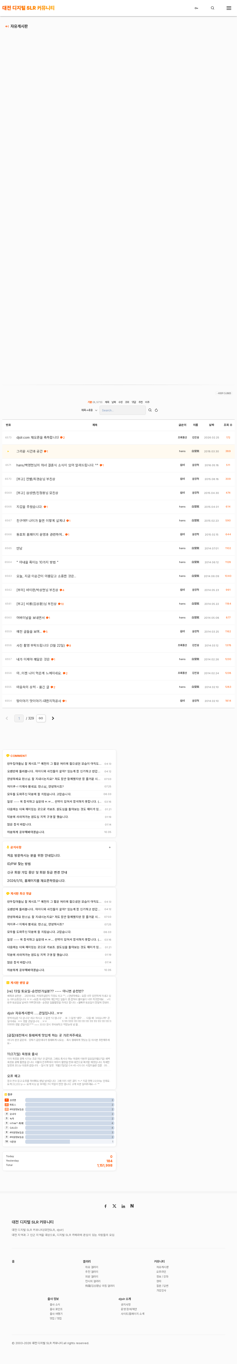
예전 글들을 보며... (29, 634)
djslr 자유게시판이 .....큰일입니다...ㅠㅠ (35, 1016)
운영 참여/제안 (130, 1321)
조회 (127, 404)
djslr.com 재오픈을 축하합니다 (37, 440)
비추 (148, 404)
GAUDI (14, 1137)
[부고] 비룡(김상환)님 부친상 (36, 606)
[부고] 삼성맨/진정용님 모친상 (37, 495)
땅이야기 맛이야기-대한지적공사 (38, 703)
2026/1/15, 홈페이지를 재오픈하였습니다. (36, 883)
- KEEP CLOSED (224, 396)
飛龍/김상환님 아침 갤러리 (102, 1296)
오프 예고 (13, 1081)
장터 (159, 1291)
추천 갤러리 (92, 1282)
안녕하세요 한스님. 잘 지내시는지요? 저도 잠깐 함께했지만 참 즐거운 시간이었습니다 (53, 781)
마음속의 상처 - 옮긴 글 (32, 689)
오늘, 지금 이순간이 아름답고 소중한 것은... (46, 579)
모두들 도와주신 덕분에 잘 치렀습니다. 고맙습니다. (39, 796)
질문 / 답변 (163, 1296)
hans (182, 453)
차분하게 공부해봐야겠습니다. (26, 834)
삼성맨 (13, 1109)
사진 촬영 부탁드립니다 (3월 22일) (40, 648)
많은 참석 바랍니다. (19, 827)
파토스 (13, 1114)
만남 (19, 551)
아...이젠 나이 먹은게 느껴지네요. (39, 676)
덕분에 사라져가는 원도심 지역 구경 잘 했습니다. (38, 819)
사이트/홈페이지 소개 (134, 1325)
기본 (94, 404)
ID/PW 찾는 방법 (19, 866)
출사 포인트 (57, 1321)
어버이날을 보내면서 (30, 620)
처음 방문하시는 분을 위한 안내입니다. (34, 858)
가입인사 (162, 1301)
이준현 (13, 1151)
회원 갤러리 (92, 1286)
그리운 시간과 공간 (29, 454)
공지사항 (126, 1316)
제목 (106, 404)
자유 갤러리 (92, 1277)
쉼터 (182, 467)
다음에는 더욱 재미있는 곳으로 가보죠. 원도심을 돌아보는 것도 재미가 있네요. (54, 812)
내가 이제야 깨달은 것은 (33, 662)
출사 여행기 (57, 1325)
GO (41, 720)
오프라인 (162, 1282)
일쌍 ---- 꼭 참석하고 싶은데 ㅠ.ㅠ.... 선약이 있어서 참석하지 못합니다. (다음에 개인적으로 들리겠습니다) (54, 804)
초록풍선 (182, 440)
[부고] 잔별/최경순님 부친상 (35, 481)
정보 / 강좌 (163, 1286)
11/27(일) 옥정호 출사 (22, 1058)
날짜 (113, 404)
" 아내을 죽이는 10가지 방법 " (37, 565)
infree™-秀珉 (16, 1132)
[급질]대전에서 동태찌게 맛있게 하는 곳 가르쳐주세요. (44, 1039)
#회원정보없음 (17, 1118)
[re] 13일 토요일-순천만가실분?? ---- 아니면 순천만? (45, 993)
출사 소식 (56, 1316)
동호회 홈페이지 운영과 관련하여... (40, 537)
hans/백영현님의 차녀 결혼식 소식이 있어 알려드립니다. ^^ (57, 468)
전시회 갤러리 (94, 1291)
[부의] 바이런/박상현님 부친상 (37, 592)
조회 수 (228, 427)
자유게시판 (19, 26)
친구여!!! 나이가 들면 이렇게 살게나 (40, 523)
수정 (120, 404)
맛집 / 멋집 (57, 1330)
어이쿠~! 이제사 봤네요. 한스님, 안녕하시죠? (35, 789)
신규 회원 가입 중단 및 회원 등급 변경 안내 (37, 875)
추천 (141, 404)
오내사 (13, 1123)
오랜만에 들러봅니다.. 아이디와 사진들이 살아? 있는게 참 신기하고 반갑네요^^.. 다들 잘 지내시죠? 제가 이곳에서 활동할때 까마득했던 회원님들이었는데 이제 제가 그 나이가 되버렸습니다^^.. (53, 774)
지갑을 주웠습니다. (29, 509)
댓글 (134, 404)
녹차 (12, 1127)
